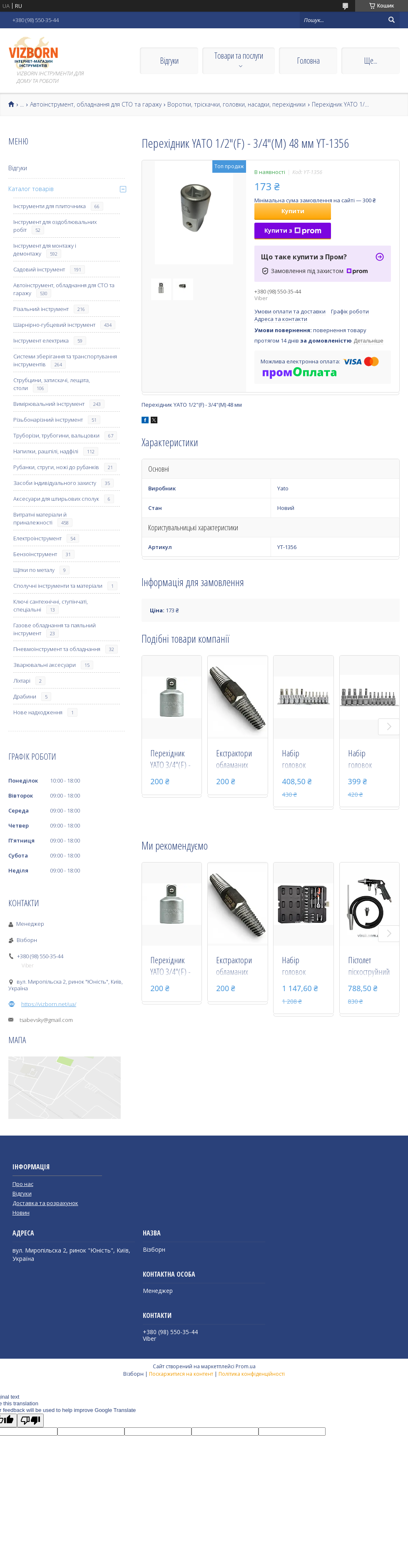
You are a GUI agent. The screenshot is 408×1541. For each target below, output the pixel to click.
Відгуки (169, 60)
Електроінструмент (37, 538)
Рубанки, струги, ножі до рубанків (56, 467)
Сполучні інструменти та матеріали (57, 585)
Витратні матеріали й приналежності (40, 518)
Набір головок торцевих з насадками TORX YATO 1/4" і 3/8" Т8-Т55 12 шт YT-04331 (368, 759)
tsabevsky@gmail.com (46, 1020)
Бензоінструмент (35, 554)
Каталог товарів (31, 189)
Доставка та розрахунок (45, 1203)
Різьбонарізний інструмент (48, 419)
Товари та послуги (238, 55)
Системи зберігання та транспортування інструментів (65, 360)
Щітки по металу (34, 570)
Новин (21, 1212)
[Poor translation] (30, 1420)
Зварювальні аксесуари (44, 665)
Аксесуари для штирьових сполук (56, 498)
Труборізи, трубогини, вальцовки (56, 435)
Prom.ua (246, 1366)
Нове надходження (37, 712)
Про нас (22, 1184)
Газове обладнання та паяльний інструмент (54, 629)
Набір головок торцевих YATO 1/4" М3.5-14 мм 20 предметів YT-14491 (303, 966)
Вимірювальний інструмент (49, 404)
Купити (292, 211)
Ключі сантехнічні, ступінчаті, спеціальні (50, 605)
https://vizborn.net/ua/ (48, 1004)
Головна (308, 60)
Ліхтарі (21, 680)
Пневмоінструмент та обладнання (56, 649)
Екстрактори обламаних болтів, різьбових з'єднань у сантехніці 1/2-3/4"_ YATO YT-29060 (237, 759)
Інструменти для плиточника (49, 206)
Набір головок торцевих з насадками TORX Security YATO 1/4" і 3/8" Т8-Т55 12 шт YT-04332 (302, 759)
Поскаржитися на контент (181, 1373)
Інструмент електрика (41, 340)
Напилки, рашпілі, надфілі (45, 451)
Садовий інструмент (39, 269)
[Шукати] (391, 20)
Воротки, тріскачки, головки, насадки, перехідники (236, 104)
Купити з (292, 230)
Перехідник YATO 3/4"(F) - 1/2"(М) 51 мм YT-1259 (171, 759)
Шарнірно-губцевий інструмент (54, 324)
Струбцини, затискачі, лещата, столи (51, 384)
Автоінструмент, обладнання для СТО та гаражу (96, 104)
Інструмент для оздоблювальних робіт (55, 226)
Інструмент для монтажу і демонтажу (44, 249)
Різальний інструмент (41, 309)
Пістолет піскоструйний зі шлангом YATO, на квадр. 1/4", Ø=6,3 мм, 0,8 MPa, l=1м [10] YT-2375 (369, 966)
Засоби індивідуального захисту (54, 483)
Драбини (24, 696)
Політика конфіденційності (252, 1373)
